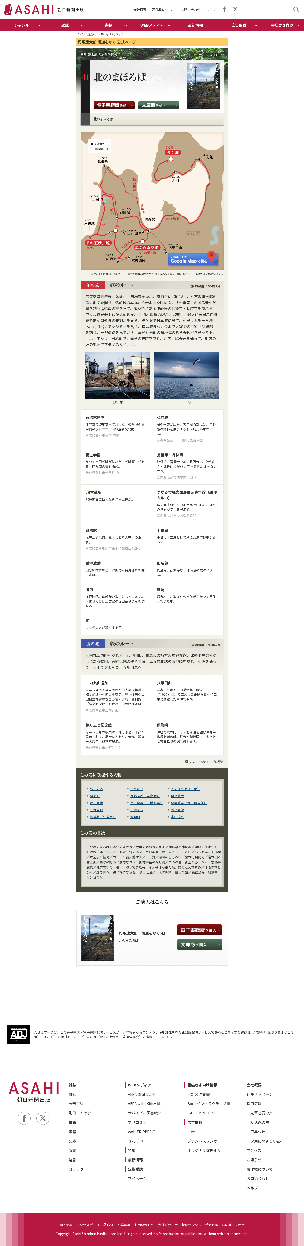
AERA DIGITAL (140, 1094)
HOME (79, 34)
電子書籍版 (114, 105)
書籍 (72, 1122)
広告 (191, 1131)
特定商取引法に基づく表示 (225, 1224)
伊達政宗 (177, 795)
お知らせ (254, 1159)
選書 (72, 1159)
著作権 (108, 1224)
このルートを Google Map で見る (194, 259)
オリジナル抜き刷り (204, 1150)
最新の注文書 (198, 1094)
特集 (131, 1150)
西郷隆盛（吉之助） (145, 795)
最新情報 (195, 25)
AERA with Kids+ (142, 1103)
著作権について (163, 9)
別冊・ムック (80, 1113)
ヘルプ (211, 9)
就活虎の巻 (259, 1122)
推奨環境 (123, 1224)
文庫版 (158, 105)
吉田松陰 (177, 817)
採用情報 (254, 1103)
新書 (72, 1150)
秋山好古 (96, 788)
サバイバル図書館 (143, 1113)
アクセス (254, 1150)
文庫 (72, 1141)
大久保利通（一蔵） (185, 788)
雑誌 (72, 1085)
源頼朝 (135, 817)
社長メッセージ (260, 1094)
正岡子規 (136, 810)
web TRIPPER (140, 1131)
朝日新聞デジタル (188, 1224)
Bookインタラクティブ (206, 1103)
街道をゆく (92, 34)
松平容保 (177, 810)
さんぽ (133, 1141)
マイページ (137, 1178)
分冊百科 (76, 1103)
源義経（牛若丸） (103, 817)
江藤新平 (136, 788)
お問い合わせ (190, 9)
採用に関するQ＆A (265, 1141)
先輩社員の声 (261, 1113)
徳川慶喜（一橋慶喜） (146, 802)
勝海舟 (95, 795)
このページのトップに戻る (207, 762)
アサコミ (135, 1122)
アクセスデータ (88, 1224)
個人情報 (66, 1224)
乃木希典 (96, 810)
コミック (76, 1169)
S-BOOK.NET (198, 1113)
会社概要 (139, 9)
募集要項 (257, 1131)
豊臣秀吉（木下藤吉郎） (189, 802)
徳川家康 (96, 802)
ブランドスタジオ (202, 1141)
